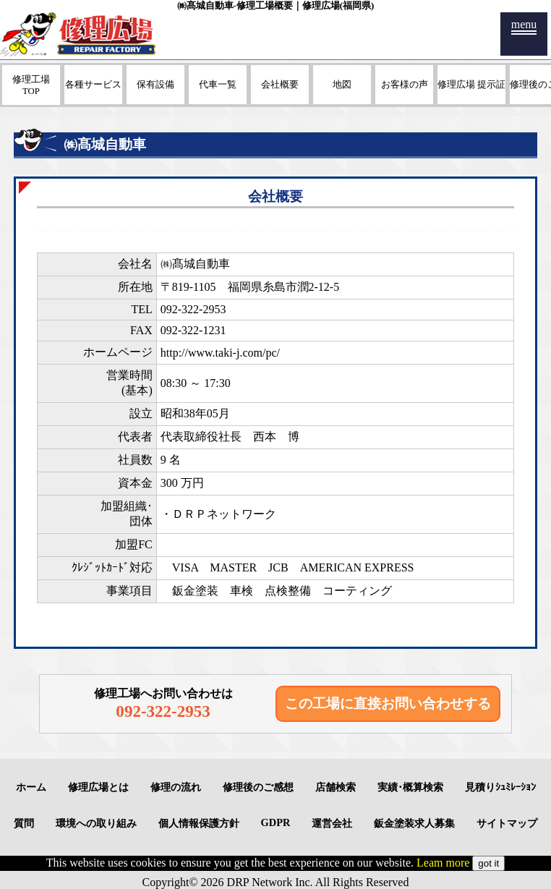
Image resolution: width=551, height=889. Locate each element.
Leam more (443, 862)
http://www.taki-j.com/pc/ (220, 352)
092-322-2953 (193, 309)
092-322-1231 (193, 330)
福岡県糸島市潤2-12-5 (284, 287)
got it (488, 863)
